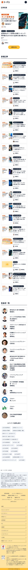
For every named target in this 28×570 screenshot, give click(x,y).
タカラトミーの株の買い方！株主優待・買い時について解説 (19, 231)
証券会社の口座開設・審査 (18, 430)
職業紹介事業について (13, 495)
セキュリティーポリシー (19, 499)
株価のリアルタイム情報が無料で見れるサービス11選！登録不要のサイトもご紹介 (19, 67)
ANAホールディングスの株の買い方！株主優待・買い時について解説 (19, 173)
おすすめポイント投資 (7, 454)
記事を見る (14, 47)
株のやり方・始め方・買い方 (8, 436)
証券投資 (10, 470)
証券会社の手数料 (6, 430)
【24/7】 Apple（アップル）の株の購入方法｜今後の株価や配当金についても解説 (19, 184)
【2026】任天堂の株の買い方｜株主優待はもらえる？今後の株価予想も (19, 161)
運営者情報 (6, 493)
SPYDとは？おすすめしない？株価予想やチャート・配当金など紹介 (19, 149)
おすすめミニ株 (16, 442)
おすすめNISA (5, 448)
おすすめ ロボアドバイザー (8, 445)
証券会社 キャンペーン (17, 427)
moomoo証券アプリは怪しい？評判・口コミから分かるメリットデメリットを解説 (19, 79)
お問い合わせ (13, 501)
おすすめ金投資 (14, 451)
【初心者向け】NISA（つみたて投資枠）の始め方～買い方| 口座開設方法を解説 (19, 102)
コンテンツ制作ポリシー (17, 493)
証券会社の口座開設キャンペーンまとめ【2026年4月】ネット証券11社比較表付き (19, 242)
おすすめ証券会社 (6, 427)
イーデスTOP (4, 470)
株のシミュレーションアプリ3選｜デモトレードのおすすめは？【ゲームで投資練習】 (19, 90)
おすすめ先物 (5, 451)
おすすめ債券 (19, 445)
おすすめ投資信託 (6, 442)
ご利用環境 (23, 495)
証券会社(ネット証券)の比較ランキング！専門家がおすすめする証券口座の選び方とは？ (14, 36)
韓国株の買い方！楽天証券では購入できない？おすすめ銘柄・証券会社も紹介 (19, 278)
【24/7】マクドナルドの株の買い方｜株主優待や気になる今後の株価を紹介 (19, 196)
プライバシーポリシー (7, 499)
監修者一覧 (9, 497)
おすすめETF (17, 454)
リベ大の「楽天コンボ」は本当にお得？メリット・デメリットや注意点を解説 (19, 290)
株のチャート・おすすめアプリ (9, 433)
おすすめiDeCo (14, 448)
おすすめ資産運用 (6, 457)
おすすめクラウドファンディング (9, 460)
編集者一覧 (17, 497)
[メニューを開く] (26, 2)
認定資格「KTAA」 (21, 563)
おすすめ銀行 (22, 460)
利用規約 (3, 495)
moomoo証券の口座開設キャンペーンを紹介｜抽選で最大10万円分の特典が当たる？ (19, 126)
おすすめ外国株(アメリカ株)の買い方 (10, 439)
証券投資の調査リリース (18, 457)
